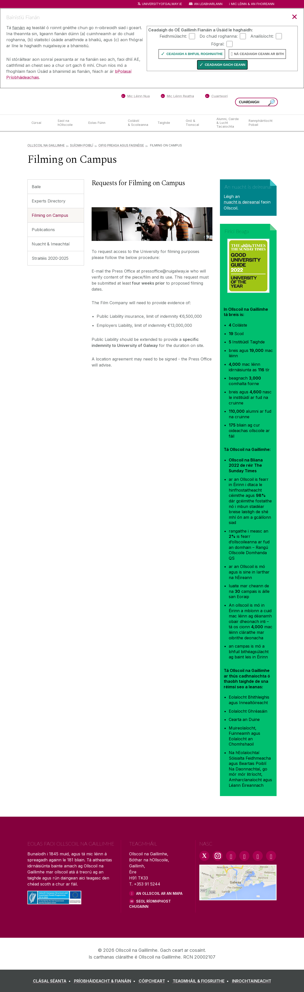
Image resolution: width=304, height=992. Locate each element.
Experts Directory (48, 200)
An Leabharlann (208, 4)
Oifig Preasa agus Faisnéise (121, 145)
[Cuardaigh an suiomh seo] (271, 102)
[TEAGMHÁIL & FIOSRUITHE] (202, 981)
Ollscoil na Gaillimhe (46, 145)
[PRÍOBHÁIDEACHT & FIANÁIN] (105, 981)
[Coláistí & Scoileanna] (139, 123)
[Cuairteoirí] (216, 97)
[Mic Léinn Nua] (135, 97)
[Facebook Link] (231, 856)
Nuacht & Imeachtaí (50, 243)
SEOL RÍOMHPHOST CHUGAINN (150, 904)
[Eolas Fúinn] (104, 123)
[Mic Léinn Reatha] (177, 97)
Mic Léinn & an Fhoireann (252, 4)
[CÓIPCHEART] (155, 981)
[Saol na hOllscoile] (69, 123)
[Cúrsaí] (40, 123)
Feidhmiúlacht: (173, 35)
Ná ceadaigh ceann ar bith (259, 54)
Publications (43, 229)
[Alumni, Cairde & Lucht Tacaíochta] (228, 123)
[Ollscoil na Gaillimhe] (64, 101)
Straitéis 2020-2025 (50, 258)
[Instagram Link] (218, 856)
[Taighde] (168, 123)
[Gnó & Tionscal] (197, 123)
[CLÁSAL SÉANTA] (53, 981)
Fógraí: (217, 43)
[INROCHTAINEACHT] (251, 981)
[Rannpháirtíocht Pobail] (261, 123)
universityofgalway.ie (162, 4)
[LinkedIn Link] (258, 856)
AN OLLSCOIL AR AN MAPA (159, 893)
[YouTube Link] (244, 856)
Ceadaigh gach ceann (225, 65)
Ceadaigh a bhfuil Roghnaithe (194, 54)
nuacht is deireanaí (242, 201)
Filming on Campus (50, 215)
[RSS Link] (271, 856)
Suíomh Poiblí (81, 145)
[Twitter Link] (204, 856)
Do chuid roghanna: (219, 35)
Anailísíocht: (262, 35)
